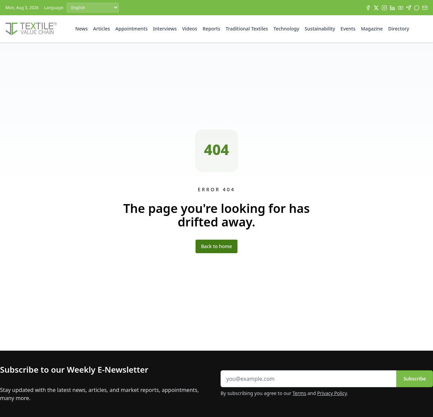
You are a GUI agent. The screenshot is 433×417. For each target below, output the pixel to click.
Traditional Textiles (247, 28)
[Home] (31, 29)
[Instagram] (384, 7)
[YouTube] (400, 7)
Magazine (372, 28)
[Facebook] (368, 7)
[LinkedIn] (392, 7)
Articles (101, 28)
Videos (189, 28)
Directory (398, 28)
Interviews (165, 28)
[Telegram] (408, 7)
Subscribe (415, 378)
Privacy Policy (332, 393)
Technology (286, 28)
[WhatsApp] (416, 7)
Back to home (216, 246)
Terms (299, 393)
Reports (211, 28)
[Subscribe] (425, 7)
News (81, 28)
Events (348, 28)
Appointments (131, 28)
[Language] (93, 8)
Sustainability (320, 28)
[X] (376, 7)
